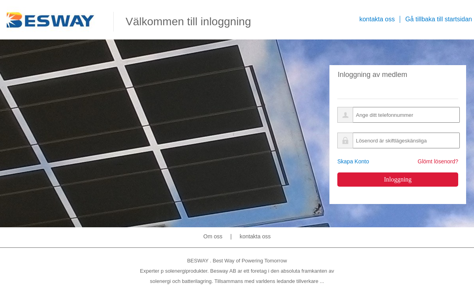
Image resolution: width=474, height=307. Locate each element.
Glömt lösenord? (438, 161)
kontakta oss (255, 236)
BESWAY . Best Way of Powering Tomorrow (237, 261)
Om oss (212, 236)
